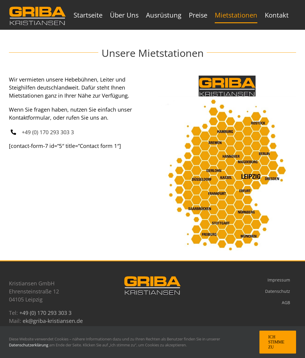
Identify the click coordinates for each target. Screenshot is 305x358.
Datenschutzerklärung (29, 345)
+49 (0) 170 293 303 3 (48, 132)
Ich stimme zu (276, 342)
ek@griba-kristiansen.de (53, 320)
